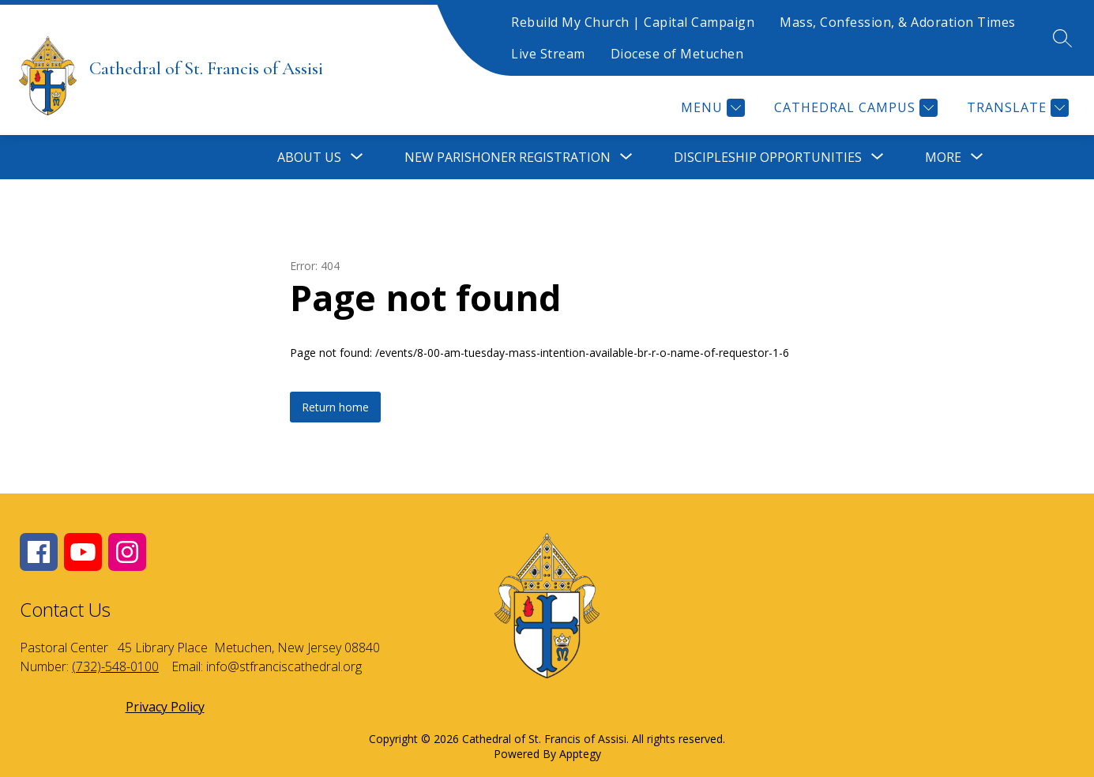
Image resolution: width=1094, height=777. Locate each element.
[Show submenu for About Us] (309, 157)
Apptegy (580, 753)
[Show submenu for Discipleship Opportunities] (768, 157)
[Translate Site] (1016, 108)
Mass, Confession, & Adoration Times (898, 22)
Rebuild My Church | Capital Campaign (632, 22)
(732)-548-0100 (115, 666)
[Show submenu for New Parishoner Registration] (507, 157)
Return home (335, 407)
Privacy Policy (165, 706)
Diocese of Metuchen (677, 53)
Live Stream (548, 53)
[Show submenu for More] (943, 157)
